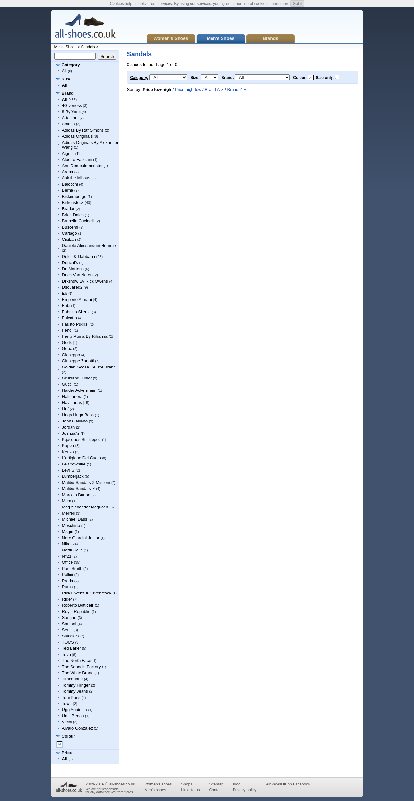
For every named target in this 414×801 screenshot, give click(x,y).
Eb (64, 293)
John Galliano (75, 421)
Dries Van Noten (77, 274)
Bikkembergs (74, 196)
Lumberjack (73, 476)
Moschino (71, 525)
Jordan (68, 427)
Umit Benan (73, 715)
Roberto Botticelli (78, 605)
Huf (65, 408)
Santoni (69, 623)
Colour (68, 736)
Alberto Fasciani (77, 159)
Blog (237, 784)
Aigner (68, 153)
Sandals (88, 47)
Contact (216, 790)
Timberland (72, 679)
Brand (68, 93)
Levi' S (68, 470)
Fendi (67, 330)
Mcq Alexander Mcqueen (85, 507)
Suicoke (69, 636)
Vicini (67, 722)
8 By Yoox (71, 111)
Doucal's (70, 262)
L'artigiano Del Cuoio (81, 457)
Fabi (66, 305)
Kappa (68, 445)
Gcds (67, 342)
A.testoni (70, 117)
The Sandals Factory (81, 666)
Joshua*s (70, 433)
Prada (67, 580)
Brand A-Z (214, 89)
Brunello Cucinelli (78, 221)
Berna (67, 190)
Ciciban (69, 239)
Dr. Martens (73, 268)
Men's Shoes (65, 47)
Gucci (67, 384)
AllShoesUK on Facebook (288, 784)
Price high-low (188, 89)
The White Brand (78, 672)
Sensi (67, 629)
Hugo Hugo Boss (78, 414)
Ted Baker (71, 648)
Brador (68, 208)
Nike (66, 543)
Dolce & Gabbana (78, 256)
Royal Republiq (76, 611)
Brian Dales (73, 214)
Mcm (66, 500)
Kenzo (68, 451)
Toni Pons (71, 697)
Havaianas (72, 402)
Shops (186, 784)
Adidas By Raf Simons (83, 130)
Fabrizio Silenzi (76, 311)
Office (67, 562)
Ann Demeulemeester (82, 165)
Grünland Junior (77, 378)
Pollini (67, 574)
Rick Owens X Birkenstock (86, 593)
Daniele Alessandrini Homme (89, 245)
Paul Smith (72, 568)
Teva (66, 654)
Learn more (279, 3)
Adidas (68, 124)
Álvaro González (77, 728)
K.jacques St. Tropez (81, 439)
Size (66, 79)
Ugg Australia (74, 709)
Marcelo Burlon (76, 494)
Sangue (69, 617)
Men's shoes (155, 790)
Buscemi (70, 227)
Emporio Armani (77, 299)
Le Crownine (74, 464)
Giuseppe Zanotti (78, 360)
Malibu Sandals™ (78, 488)
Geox (67, 348)
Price (67, 752)
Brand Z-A (236, 89)
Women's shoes (158, 784)
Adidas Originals (77, 136)
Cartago (69, 233)
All (64, 71)
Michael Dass (74, 519)
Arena (67, 171)
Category (71, 64)
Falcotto (69, 317)
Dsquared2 (72, 287)
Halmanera (72, 396)
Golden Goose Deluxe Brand (89, 367)
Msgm (67, 531)
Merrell (68, 513)
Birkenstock (73, 202)
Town (67, 703)
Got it (297, 3)
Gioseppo (71, 354)
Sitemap (216, 784)
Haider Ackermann (79, 390)
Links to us (190, 790)
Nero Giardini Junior (81, 537)
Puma (67, 586)
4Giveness (72, 105)
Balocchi (70, 184)
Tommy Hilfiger (76, 685)
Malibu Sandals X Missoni (86, 482)
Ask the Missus (76, 178)
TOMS (68, 642)
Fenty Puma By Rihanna (85, 336)
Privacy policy (244, 790)
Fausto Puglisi (75, 324)
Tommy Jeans (75, 691)
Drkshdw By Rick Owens (85, 281)
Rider (67, 599)
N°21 (66, 556)
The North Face (76, 660)
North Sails (72, 550)
